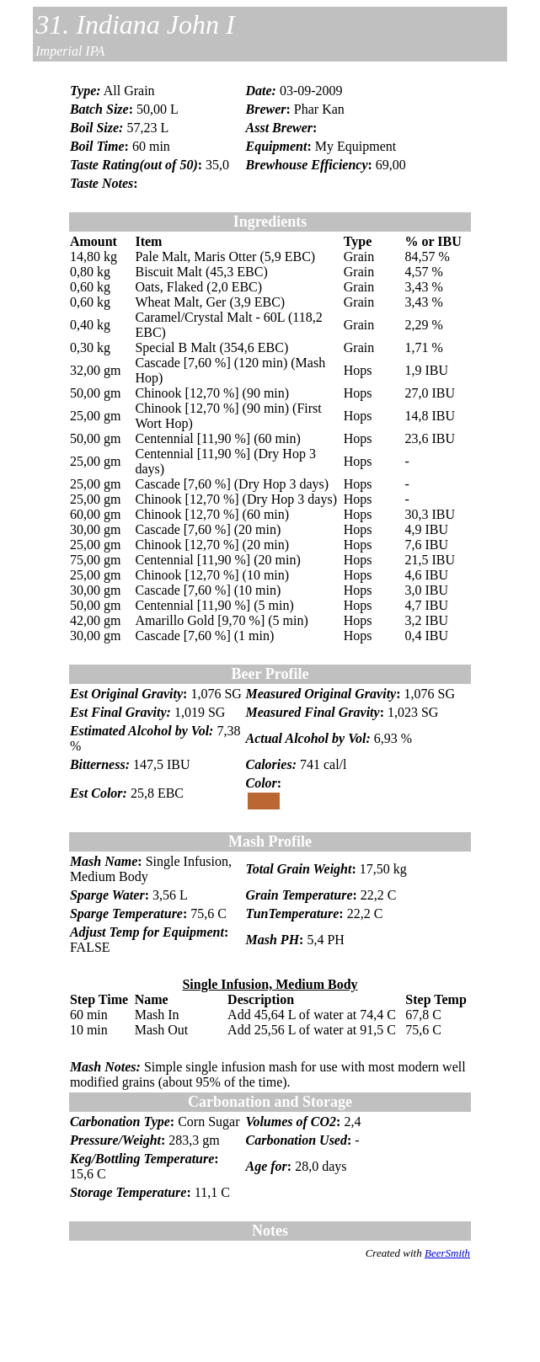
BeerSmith (447, 1253)
